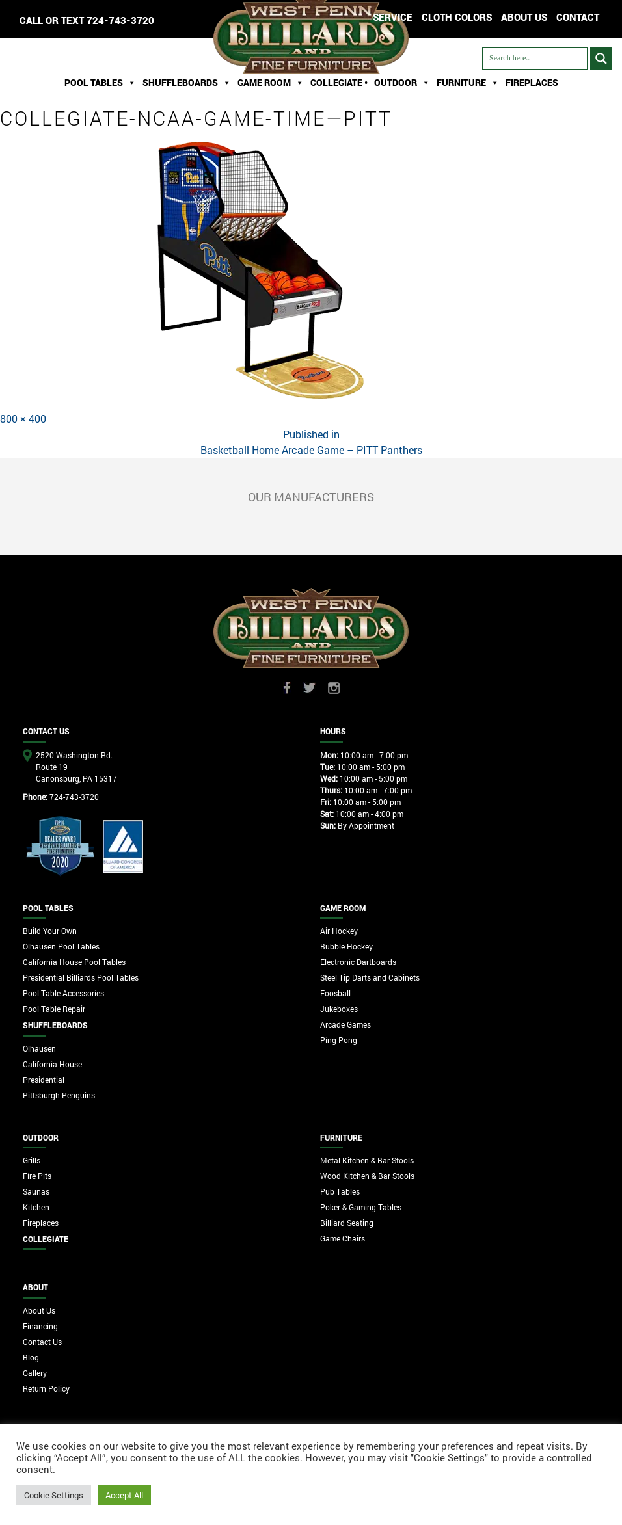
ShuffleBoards (186, 83)
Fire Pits (37, 1176)
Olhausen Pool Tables (61, 946)
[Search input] (535, 58)
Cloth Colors (457, 16)
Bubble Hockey (346, 946)
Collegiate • (339, 82)
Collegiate (45, 1239)
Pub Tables (340, 1191)
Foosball (335, 993)
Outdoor (402, 83)
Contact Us (42, 1341)
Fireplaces (532, 82)
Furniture (468, 83)
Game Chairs (342, 1238)
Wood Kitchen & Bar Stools (367, 1176)
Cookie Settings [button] (53, 1495)
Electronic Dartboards (358, 962)
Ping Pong (338, 1040)
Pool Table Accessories (63, 993)
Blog (31, 1357)
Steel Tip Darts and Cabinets (370, 977)
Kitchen (36, 1207)
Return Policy (46, 1388)
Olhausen (39, 1048)
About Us (39, 1310)
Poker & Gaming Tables (360, 1207)
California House (52, 1064)
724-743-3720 (120, 20)
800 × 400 (23, 418)
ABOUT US (524, 16)
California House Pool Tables (74, 962)
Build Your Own (50, 930)
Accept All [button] (124, 1495)
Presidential (43, 1079)
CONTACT (577, 16)
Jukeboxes (339, 1008)
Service (392, 16)
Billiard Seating (346, 1222)
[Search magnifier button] (601, 58)
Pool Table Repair (54, 1008)
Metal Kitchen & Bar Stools (367, 1160)
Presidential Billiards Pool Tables (81, 977)
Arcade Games (345, 1024)
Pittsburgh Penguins (59, 1095)
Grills (31, 1160)
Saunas (36, 1191)
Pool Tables (100, 83)
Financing (40, 1326)
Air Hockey (339, 930)
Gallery (35, 1373)
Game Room (270, 83)
